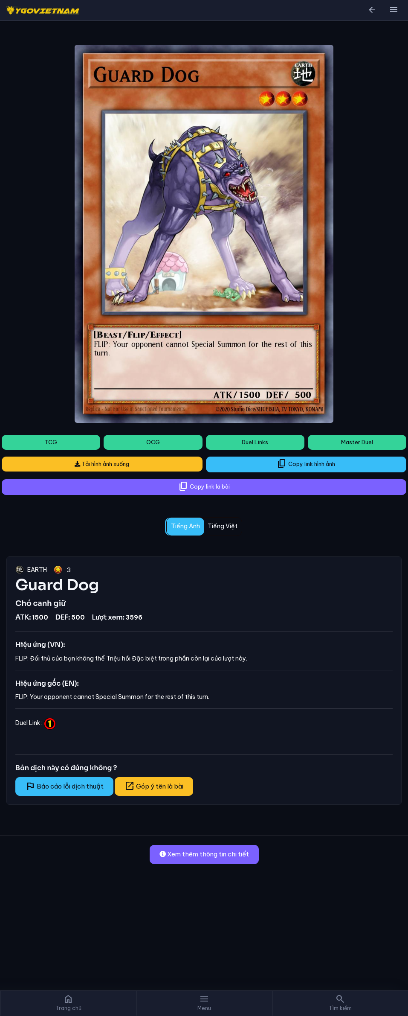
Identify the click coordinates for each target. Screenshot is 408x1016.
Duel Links (255, 442)
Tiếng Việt (222, 526)
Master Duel (357, 442)
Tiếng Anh (185, 526)
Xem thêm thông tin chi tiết (204, 854)
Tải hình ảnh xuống (102, 463)
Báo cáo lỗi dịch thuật (64, 786)
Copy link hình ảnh (306, 464)
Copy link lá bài (204, 486)
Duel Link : (35, 723)
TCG (51, 442)
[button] (393, 10)
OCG (153, 442)
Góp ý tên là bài (153, 786)
